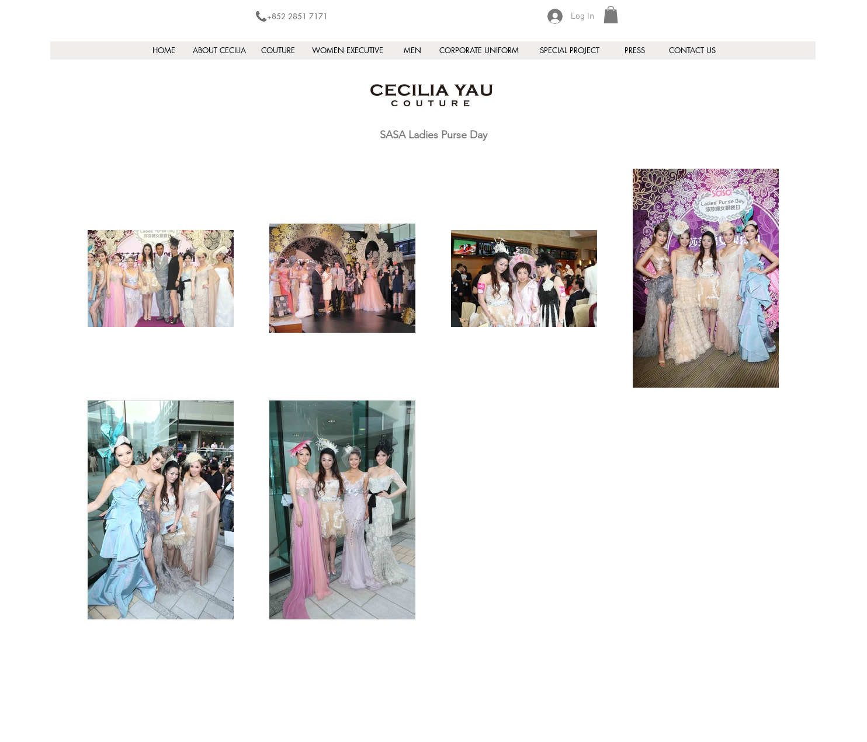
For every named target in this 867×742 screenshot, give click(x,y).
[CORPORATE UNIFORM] (479, 50)
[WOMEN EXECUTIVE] (347, 50)
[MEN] (412, 50)
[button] (611, 14)
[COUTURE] (278, 50)
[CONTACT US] (692, 50)
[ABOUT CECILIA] (219, 50)
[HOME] (164, 50)
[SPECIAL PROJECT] (569, 50)
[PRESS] (634, 50)
